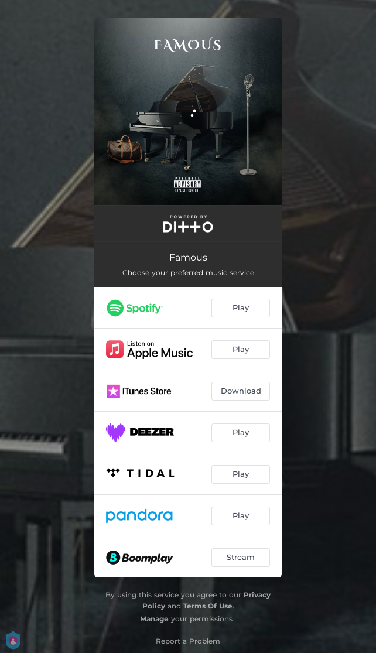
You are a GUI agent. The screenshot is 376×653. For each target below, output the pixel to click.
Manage (154, 618)
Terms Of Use (208, 605)
